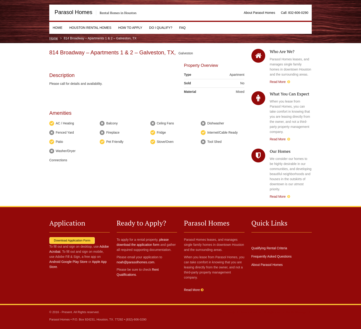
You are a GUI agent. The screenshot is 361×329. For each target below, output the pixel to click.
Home (57, 27)
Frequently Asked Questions (271, 256)
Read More (280, 82)
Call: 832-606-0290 (294, 13)
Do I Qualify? (160, 27)
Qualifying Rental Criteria (269, 248)
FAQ (182, 27)
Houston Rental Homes (90, 27)
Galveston (185, 53)
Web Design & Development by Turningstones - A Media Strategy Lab (265, 312)
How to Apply (130, 27)
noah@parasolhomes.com (135, 262)
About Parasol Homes (259, 13)
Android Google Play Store (68, 262)
